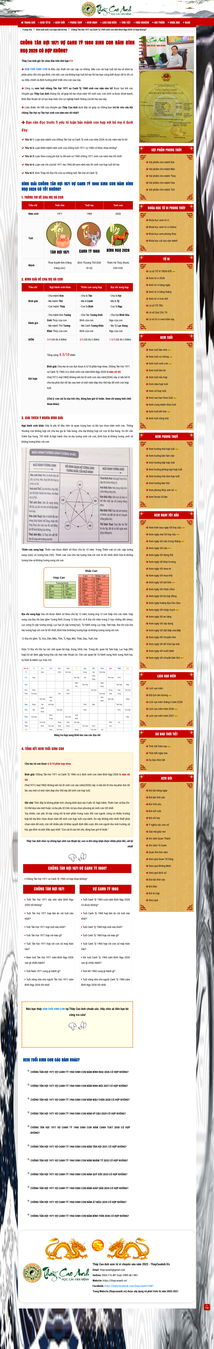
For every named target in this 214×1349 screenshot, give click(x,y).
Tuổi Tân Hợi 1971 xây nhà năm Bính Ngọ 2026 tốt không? (49, 902)
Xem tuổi (59, 22)
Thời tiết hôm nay (158, 746)
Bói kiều (151, 886)
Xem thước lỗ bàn (156, 496)
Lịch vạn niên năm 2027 (162, 715)
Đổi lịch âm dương (159, 695)
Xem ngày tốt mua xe (158, 568)
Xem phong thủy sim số (162, 490)
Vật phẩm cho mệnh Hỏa (160, 182)
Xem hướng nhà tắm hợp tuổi (163, 476)
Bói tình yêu (153, 804)
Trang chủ (28, 22)
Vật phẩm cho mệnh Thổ (160, 189)
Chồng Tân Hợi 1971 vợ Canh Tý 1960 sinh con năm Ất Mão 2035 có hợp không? (78, 1202)
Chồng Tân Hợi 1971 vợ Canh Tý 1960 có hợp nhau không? (56, 878)
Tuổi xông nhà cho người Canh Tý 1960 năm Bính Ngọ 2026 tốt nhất (105, 982)
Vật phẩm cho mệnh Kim (160, 162)
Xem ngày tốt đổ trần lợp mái (163, 644)
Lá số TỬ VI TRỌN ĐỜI (161, 271)
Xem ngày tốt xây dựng (159, 623)
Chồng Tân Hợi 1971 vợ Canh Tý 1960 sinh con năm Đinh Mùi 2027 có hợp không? (79, 1085)
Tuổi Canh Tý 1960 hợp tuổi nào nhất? (101, 927)
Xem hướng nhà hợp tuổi (162, 448)
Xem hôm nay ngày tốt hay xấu (165, 527)
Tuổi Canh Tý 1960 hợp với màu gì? (100, 935)
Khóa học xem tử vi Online (161, 227)
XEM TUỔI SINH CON (36, 69)
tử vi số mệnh (28, 1296)
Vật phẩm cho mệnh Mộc (160, 169)
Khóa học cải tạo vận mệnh (161, 240)
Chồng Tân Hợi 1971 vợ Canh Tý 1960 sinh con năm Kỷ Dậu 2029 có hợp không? (78, 1113)
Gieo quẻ (152, 900)
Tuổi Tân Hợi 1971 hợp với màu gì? (43, 935)
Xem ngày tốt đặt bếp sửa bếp (163, 630)
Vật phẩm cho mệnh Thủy (161, 175)
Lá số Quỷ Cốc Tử (156, 312)
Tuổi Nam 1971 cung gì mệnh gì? (42, 971)
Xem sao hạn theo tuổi (161, 397)
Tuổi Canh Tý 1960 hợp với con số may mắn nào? (105, 946)
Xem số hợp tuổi (156, 390)
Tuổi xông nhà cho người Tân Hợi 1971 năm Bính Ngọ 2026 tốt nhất (49, 982)
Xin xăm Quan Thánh (158, 838)
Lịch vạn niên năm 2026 (162, 708)
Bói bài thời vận (155, 879)
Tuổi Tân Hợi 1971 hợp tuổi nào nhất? (45, 927)
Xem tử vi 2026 (155, 278)
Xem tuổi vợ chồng (159, 356)
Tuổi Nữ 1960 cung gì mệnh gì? (98, 971)
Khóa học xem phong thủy (161, 233)
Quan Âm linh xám (157, 852)
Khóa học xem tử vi (157, 220)
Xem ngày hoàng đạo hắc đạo (163, 602)
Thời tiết (124, 22)
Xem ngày (91, 22)
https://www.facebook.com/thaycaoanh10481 (129, 1285)
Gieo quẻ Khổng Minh (158, 865)
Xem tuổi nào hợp (156, 377)
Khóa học (174, 22)
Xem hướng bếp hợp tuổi (160, 462)
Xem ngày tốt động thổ (159, 554)
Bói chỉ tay (153, 817)
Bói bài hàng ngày (156, 790)
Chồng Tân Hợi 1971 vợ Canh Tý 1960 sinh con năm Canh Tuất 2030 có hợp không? (80, 1130)
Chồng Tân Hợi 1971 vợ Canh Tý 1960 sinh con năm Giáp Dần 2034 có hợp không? (79, 1188)
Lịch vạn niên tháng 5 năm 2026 (164, 702)
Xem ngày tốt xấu (158, 548)
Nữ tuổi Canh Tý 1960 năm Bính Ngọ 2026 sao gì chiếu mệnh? (105, 960)
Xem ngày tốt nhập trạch (162, 609)
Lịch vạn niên (108, 22)
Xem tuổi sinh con (159, 363)
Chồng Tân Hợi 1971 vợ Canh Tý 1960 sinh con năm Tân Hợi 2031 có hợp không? (78, 1146)
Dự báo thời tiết (155, 760)
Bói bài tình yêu (155, 797)
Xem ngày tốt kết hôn (160, 582)
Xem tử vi (44, 22)
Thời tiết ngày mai (156, 753)
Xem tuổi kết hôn (158, 411)
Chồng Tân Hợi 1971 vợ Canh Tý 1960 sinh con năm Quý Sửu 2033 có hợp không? (78, 1174)
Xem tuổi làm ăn (156, 370)
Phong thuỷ (75, 22)
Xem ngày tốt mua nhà (159, 575)
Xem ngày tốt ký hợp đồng (161, 596)
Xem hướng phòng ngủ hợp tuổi (164, 469)
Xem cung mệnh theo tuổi (161, 404)
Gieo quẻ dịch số (156, 872)
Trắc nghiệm (141, 22)
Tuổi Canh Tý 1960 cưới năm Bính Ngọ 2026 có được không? (105, 902)
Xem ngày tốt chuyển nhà (161, 637)
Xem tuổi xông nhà (157, 418)
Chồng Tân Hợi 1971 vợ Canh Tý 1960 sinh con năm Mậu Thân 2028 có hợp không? (80, 1099)
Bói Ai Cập (153, 893)
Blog (186, 22)
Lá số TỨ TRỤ (154, 305)
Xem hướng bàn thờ (158, 483)
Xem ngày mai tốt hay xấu (163, 534)
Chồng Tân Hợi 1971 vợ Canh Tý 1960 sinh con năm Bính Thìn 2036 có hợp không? (79, 1215)
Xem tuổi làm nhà (158, 349)
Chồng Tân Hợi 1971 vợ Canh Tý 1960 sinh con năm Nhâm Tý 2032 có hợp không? (79, 1160)
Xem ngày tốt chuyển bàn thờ (165, 657)
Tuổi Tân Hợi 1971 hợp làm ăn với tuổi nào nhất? (49, 916)
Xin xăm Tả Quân (156, 845)
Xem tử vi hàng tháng (158, 291)
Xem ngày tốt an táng (158, 616)
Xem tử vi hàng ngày (158, 285)
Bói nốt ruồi (153, 811)
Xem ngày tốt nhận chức (160, 589)
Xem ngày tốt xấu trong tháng (165, 541)
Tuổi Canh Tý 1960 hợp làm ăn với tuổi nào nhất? (105, 916)
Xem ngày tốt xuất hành (160, 650)
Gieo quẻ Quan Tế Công (159, 859)
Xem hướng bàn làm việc (160, 455)
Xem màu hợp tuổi (157, 384)
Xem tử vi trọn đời (157, 298)
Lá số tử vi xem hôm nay (160, 319)
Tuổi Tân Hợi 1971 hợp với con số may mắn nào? (49, 946)
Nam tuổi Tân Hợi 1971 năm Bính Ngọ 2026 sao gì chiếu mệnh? (49, 960)
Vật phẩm (158, 22)
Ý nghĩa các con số (157, 824)
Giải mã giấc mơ (156, 831)
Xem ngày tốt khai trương (161, 561)
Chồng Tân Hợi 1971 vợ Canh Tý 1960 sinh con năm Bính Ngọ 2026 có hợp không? (79, 1072)
